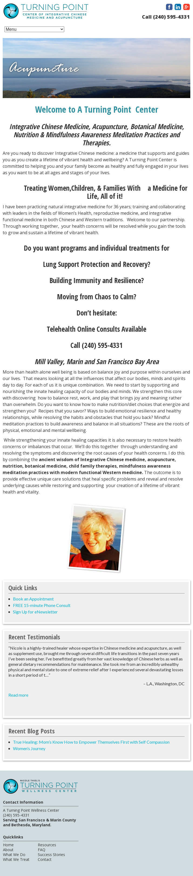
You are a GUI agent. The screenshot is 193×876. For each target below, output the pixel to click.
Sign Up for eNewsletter (35, 611)
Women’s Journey (29, 748)
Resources (47, 844)
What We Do (14, 854)
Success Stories (51, 854)
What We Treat (16, 859)
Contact (45, 859)
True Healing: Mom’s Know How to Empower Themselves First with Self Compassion (91, 741)
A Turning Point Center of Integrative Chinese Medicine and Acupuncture (46, 12)
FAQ (41, 849)
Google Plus (186, 7)
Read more (18, 694)
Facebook (169, 7)
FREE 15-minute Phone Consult (41, 605)
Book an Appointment (33, 598)
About (8, 849)
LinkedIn (178, 7)
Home (8, 844)
